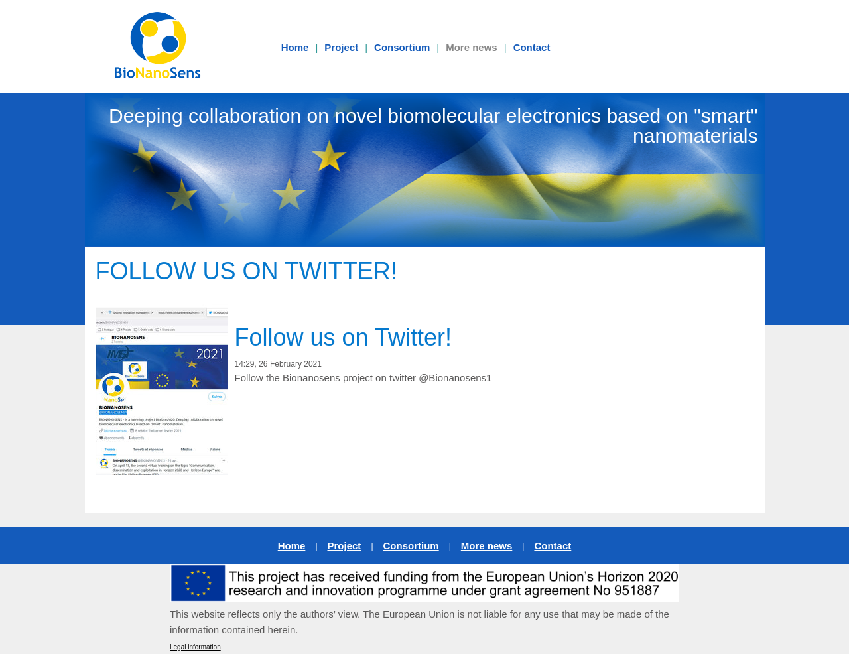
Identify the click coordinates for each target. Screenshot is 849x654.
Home (292, 545)
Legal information (195, 647)
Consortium (402, 47)
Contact (532, 47)
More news (471, 47)
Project (341, 47)
